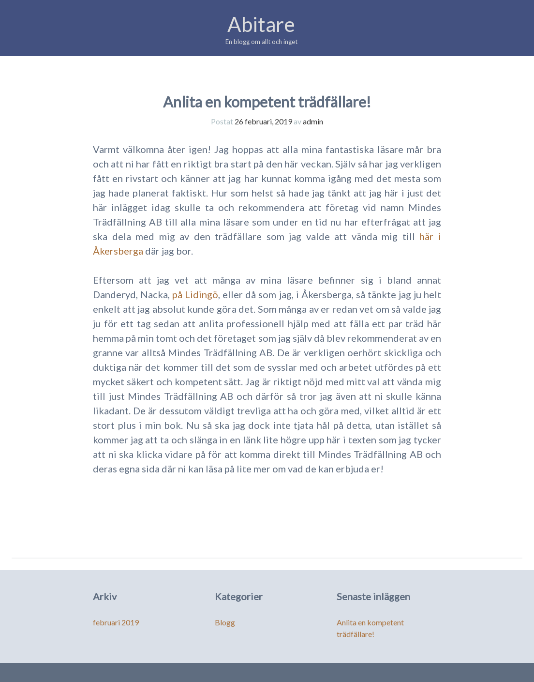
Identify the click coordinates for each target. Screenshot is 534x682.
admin (313, 121)
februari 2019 (116, 622)
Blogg (225, 622)
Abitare (261, 24)
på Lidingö (195, 294)
